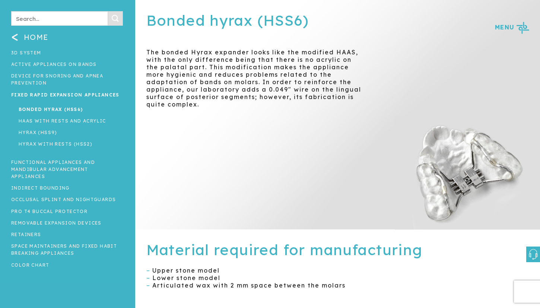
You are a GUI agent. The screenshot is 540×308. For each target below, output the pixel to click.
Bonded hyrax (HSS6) (51, 109)
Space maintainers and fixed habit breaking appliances (64, 249)
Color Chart (30, 265)
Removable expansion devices (56, 223)
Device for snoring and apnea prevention (57, 79)
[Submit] (115, 18)
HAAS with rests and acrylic (62, 121)
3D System (26, 52)
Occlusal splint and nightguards (63, 199)
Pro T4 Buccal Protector (49, 211)
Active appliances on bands (53, 64)
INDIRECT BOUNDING (40, 188)
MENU (512, 27)
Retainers (26, 234)
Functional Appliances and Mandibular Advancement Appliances (53, 169)
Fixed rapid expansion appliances (65, 95)
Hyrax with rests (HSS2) (55, 144)
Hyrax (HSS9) (38, 132)
